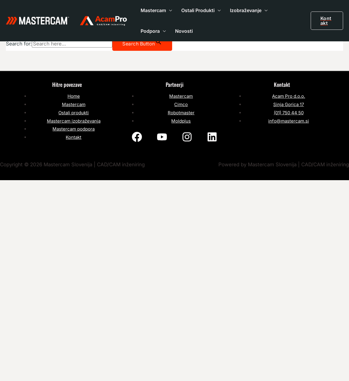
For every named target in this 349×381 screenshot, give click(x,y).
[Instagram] (187, 137)
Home (74, 96)
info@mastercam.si (288, 121)
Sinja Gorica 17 (288, 104)
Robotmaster (181, 112)
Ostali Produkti (198, 10)
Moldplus (181, 121)
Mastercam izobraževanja (74, 121)
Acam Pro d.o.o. (288, 96)
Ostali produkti (73, 112)
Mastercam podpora (73, 129)
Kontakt (73, 137)
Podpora (150, 31)
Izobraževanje (245, 10)
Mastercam (153, 10)
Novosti (184, 31)
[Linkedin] (212, 137)
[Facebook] (137, 137)
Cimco (181, 104)
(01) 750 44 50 (289, 112)
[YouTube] (162, 137)
